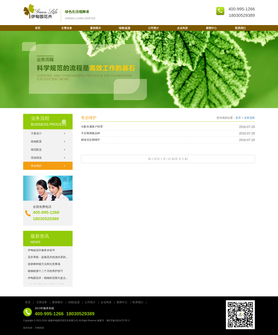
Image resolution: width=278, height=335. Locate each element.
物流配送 (48, 149)
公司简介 (153, 28)
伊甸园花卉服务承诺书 (41, 250)
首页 (37, 28)
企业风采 (182, 28)
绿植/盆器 (124, 28)
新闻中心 (211, 28)
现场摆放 (48, 157)
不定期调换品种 (90, 133)
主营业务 (66, 28)
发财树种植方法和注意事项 (44, 264)
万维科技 (39, 328)
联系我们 (240, 28)
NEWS (35, 242)
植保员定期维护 (90, 139)
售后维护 (48, 165)
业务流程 (249, 117)
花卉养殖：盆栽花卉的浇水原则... (48, 257)
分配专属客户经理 (92, 126)
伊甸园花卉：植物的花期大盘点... (48, 278)
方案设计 (48, 133)
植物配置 (48, 141)
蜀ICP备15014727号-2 (118, 320)
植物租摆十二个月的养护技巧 (45, 271)
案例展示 (95, 28)
